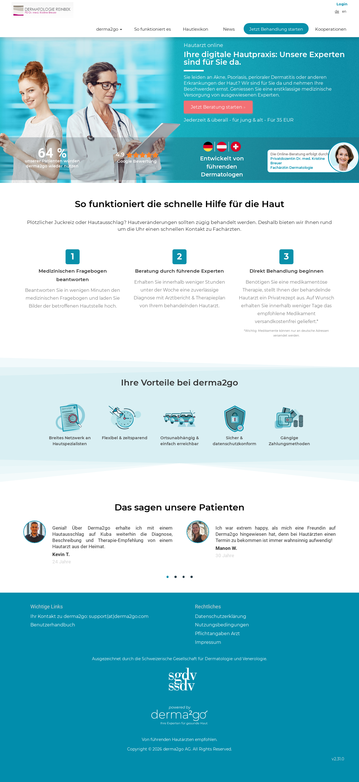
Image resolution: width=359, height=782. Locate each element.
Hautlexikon (195, 29)
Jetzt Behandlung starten (276, 29)
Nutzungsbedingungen (222, 625)
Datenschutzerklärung (220, 616)
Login (341, 4)
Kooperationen (330, 29)
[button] (167, 577)
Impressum (208, 642)
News (229, 29)
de (337, 12)
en (344, 12)
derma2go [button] (109, 29)
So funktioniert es (152, 29)
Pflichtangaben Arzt (217, 633)
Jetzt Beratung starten (218, 106)
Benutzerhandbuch (52, 625)
